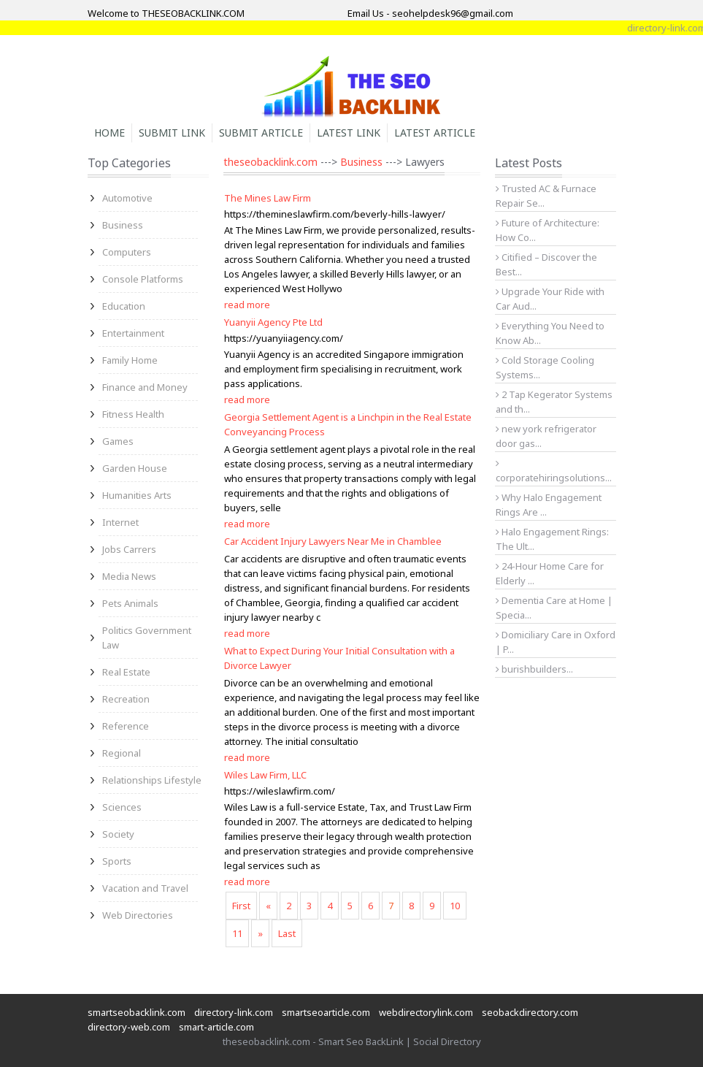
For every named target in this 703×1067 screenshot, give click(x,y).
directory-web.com (129, 1026)
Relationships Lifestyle (151, 780)
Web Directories (137, 915)
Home (109, 132)
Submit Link (172, 132)
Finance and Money (145, 387)
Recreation (126, 698)
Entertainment (133, 333)
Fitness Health (133, 414)
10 (455, 905)
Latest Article (434, 132)
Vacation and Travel (145, 888)
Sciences (122, 807)
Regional (121, 753)
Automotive (127, 197)
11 (237, 933)
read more (247, 304)
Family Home (130, 360)
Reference (125, 726)
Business (122, 225)
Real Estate (126, 671)
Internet (120, 522)
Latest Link (348, 132)
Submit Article (261, 132)
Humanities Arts (137, 495)
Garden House (134, 468)
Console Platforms (142, 279)
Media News (129, 576)
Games (118, 441)
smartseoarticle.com (326, 1012)
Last (287, 933)
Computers (126, 252)
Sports (116, 861)
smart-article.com (216, 1026)
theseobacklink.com (270, 162)
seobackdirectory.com (530, 1012)
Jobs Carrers (129, 549)
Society (118, 834)
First (241, 905)
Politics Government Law (146, 637)
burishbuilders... (534, 669)
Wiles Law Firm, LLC (265, 774)
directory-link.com (233, 1012)
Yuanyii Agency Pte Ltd (273, 322)
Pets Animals (130, 603)
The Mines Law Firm (267, 197)
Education (123, 306)
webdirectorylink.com (426, 1012)
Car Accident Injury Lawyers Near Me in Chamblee (333, 541)
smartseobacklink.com (136, 1012)
